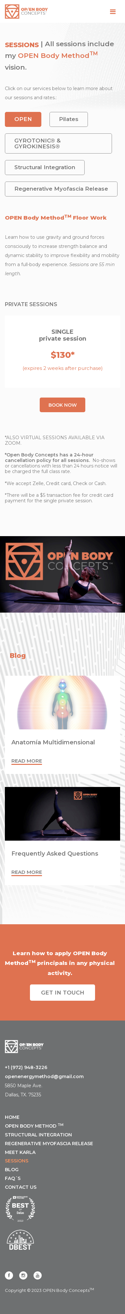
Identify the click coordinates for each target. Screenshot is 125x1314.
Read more (26, 761)
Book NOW (63, 405)
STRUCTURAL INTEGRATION (38, 1135)
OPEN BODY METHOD (34, 1126)
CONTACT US (20, 1187)
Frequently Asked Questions (54, 853)
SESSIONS (16, 1161)
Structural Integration (44, 167)
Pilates (68, 119)
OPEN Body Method (54, 55)
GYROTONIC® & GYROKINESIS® (37, 143)
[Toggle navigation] (112, 11)
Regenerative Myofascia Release (61, 188)
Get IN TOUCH (62, 992)
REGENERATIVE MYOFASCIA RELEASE (49, 1143)
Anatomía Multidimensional (53, 742)
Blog (12, 1169)
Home (12, 1117)
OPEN (23, 119)
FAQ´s (13, 1178)
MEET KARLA (20, 1152)
